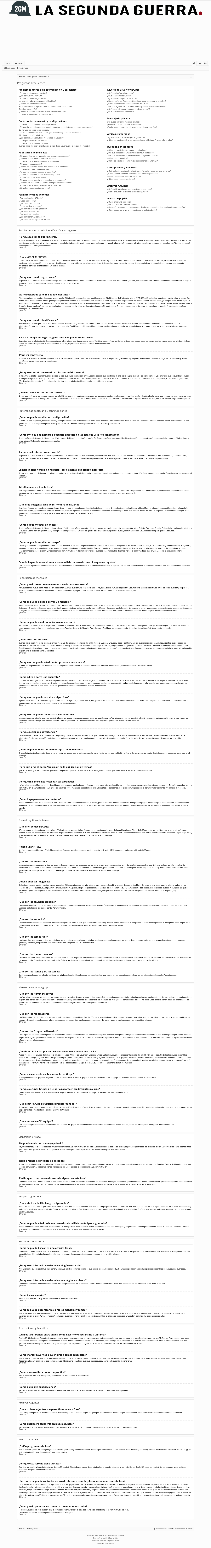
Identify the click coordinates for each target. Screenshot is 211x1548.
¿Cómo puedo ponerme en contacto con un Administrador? (132, 210)
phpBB (131, 493)
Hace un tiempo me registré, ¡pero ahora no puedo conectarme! (45, 106)
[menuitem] (194, 63)
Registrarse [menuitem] (205, 64)
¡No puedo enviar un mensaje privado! (123, 122)
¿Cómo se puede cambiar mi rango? (34, 143)
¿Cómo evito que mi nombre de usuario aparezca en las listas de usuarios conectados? (56, 127)
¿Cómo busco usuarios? (117, 158)
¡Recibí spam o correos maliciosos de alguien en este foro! (132, 127)
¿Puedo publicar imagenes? (30, 206)
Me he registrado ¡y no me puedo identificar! (37, 101)
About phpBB (45, 1452)
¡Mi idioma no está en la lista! (31, 135)
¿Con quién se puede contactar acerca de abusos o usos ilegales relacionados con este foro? (147, 207)
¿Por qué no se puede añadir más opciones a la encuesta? (43, 167)
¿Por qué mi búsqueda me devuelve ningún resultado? (130, 153)
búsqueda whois (52, 1487)
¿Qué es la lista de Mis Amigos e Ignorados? (126, 137)
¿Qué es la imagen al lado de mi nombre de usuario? (41, 138)
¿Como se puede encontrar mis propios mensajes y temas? (132, 161)
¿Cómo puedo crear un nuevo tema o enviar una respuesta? (44, 156)
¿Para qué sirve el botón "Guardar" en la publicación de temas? (45, 183)
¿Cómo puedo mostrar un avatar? (33, 140)
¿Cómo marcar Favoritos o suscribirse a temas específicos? (132, 174)
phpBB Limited (119, 1449)
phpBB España (114, 1541)
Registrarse (23, 68)
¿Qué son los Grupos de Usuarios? (122, 98)
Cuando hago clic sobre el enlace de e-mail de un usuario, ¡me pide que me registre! (54, 146)
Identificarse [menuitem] (200, 64)
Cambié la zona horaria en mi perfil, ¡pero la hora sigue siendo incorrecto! (50, 132)
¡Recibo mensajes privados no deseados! (124, 124)
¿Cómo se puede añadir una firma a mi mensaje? (39, 161)
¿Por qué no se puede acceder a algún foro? (37, 172)
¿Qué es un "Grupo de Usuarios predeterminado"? (128, 109)
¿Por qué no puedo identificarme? (33, 104)
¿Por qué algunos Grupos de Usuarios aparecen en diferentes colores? (137, 106)
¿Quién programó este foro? (119, 202)
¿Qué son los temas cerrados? (32, 217)
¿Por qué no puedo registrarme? (32, 98)
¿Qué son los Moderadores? (119, 96)
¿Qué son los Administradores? (120, 93)
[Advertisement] (105, 39)
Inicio (8, 63)
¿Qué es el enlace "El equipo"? (120, 112)
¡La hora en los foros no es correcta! (34, 130)
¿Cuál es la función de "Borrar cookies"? (36, 114)
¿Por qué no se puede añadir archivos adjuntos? (39, 175)
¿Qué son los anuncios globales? (33, 209)
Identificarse (10, 68)
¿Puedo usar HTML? (27, 201)
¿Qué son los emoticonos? (30, 203)
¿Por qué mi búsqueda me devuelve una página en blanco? (132, 155)
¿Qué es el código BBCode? (31, 198)
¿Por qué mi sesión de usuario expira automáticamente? (42, 112)
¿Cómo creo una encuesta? (30, 164)
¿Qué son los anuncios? (29, 211)
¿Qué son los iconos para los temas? (34, 219)
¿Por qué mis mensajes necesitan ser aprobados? (40, 185)
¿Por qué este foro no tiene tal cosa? (122, 204)
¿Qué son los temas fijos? (30, 214)
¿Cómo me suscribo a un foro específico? (125, 176)
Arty (100, 1538)
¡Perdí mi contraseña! (28, 109)
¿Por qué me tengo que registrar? (33, 93)
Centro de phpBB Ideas (139, 1467)
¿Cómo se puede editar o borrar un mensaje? (38, 159)
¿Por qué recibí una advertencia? (33, 177)
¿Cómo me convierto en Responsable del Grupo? (128, 104)
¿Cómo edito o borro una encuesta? (34, 169)
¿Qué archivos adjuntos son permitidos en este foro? (129, 189)
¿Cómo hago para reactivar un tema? (34, 188)
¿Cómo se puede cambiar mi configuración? (37, 124)
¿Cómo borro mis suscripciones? (121, 179)
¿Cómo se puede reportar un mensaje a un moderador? (42, 180)
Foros (20, 63)
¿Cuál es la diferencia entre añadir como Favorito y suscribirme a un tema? (139, 171)
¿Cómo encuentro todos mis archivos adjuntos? (127, 192)
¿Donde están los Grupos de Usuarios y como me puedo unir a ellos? (136, 101)
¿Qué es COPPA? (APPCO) (30, 96)
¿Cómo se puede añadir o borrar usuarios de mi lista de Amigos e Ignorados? (140, 140)
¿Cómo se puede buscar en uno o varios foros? (127, 150)
